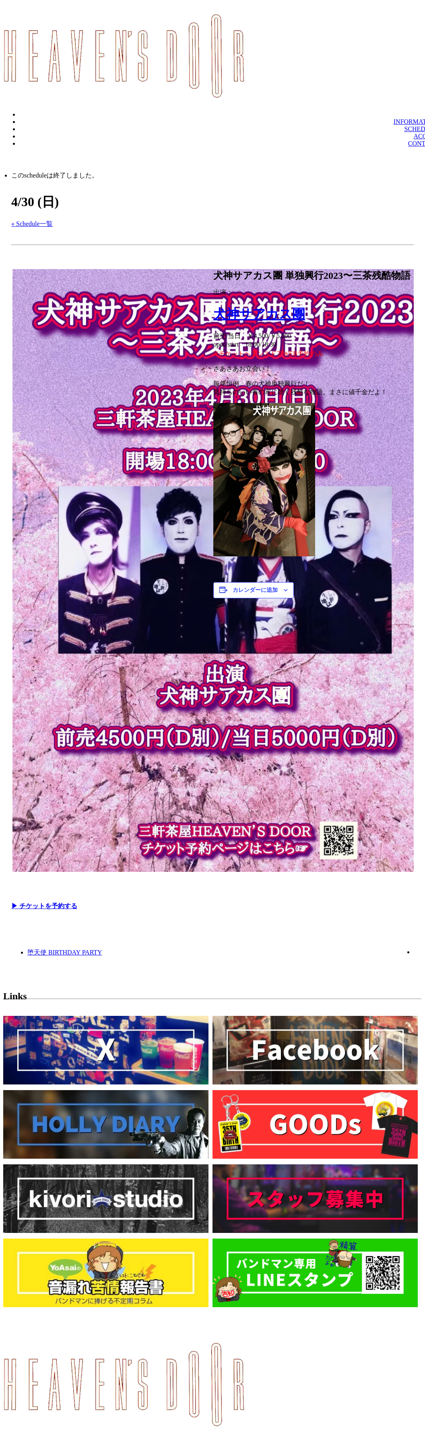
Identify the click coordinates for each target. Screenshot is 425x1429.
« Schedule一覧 (32, 223)
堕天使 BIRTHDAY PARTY (64, 952)
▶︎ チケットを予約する (44, 906)
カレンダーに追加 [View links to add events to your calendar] (255, 590)
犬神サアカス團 (259, 314)
